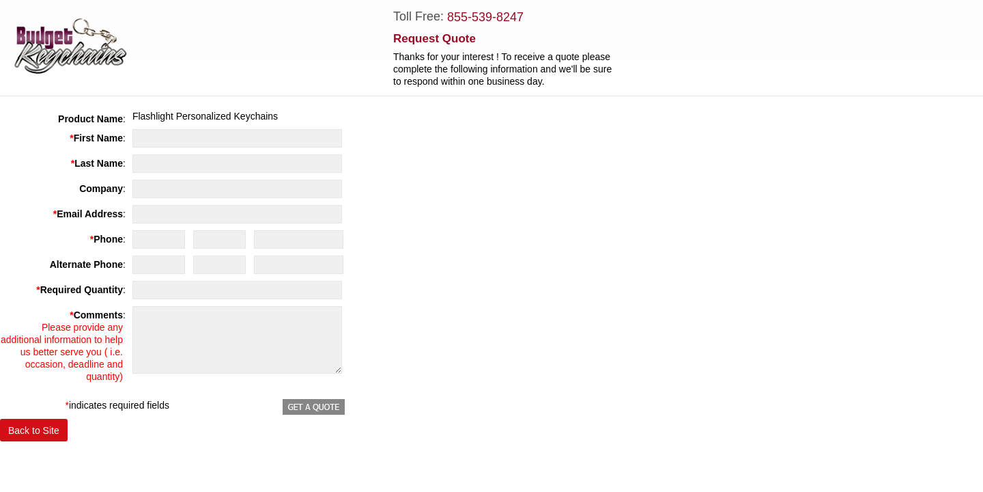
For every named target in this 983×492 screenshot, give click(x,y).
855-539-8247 (485, 17)
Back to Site (33, 430)
